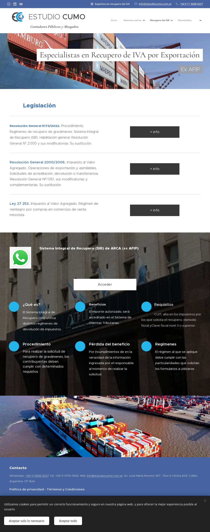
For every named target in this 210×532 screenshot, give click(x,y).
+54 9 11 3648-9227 (191, 4)
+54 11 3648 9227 (37, 475)
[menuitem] (156, 21)
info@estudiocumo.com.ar (155, 4)
